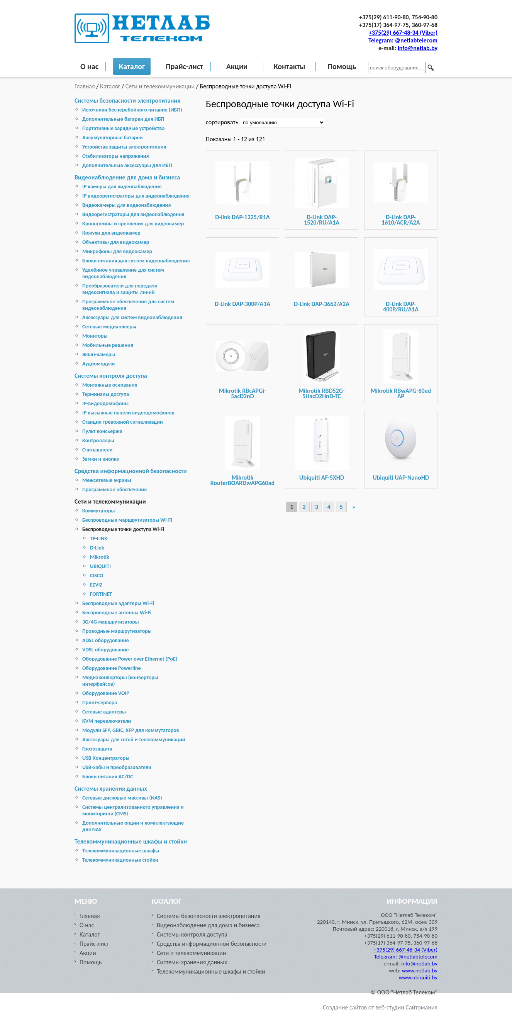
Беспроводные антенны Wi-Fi (116, 612)
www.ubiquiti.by (418, 977)
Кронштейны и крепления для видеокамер (133, 223)
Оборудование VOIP (105, 693)
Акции (237, 66)
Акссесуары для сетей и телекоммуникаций (133, 739)
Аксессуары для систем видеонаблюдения (132, 317)
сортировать (223, 122)
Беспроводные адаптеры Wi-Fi (118, 603)
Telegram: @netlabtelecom (402, 40)
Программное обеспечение (114, 489)
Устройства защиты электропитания (124, 147)
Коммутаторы (98, 510)
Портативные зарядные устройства (123, 128)
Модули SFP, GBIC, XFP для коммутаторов (130, 730)
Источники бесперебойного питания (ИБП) (132, 110)
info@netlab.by (417, 48)
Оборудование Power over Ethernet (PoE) (129, 659)
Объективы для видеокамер (115, 242)
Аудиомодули (98, 363)
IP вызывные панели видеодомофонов (128, 412)
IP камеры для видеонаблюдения (121, 186)
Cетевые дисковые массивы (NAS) (122, 798)
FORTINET (101, 594)
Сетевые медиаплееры (109, 326)
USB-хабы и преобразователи (116, 767)
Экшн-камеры (98, 354)
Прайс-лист (184, 66)
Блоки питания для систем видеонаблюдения (136, 260)
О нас (89, 66)
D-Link (97, 547)
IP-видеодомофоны (105, 403)
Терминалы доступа (105, 394)
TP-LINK (98, 538)
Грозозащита (97, 749)
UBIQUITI (100, 566)
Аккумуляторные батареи (112, 137)
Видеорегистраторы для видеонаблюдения (133, 214)
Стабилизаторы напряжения (115, 156)
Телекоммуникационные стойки (120, 860)
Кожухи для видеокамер (111, 233)
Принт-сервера (99, 702)
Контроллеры (98, 440)
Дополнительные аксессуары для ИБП (127, 165)
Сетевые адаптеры (104, 711)
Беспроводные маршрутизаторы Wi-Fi (127, 520)
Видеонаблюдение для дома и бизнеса (127, 177)
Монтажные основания (109, 385)
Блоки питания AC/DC (107, 776)
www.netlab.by (419, 970)
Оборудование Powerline (111, 668)
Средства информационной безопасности (131, 471)
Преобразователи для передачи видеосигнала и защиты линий (120, 289)
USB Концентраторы (105, 758)
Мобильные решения (107, 345)
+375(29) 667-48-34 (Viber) (403, 32)
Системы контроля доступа (111, 375)
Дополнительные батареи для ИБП (123, 119)
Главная (85, 86)
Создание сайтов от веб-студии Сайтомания (380, 1007)
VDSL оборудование (105, 649)
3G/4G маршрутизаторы (110, 622)
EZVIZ (96, 585)
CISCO (96, 575)
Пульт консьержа (102, 431)
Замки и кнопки (101, 459)
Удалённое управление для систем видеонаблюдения (123, 273)
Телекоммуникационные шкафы (120, 850)
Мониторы (95, 336)
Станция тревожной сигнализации (122, 422)
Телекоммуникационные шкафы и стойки (131, 841)
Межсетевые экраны (106, 480)
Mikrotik (99, 557)
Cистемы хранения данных (111, 788)
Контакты (289, 66)
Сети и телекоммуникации (160, 86)
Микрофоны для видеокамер (117, 251)
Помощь (341, 66)
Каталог (132, 66)
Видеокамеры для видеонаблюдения (126, 205)
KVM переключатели (106, 721)
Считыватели (97, 449)
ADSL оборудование (105, 640)
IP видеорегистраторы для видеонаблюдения (136, 196)
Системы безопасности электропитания (127, 100)
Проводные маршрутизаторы (117, 631)
